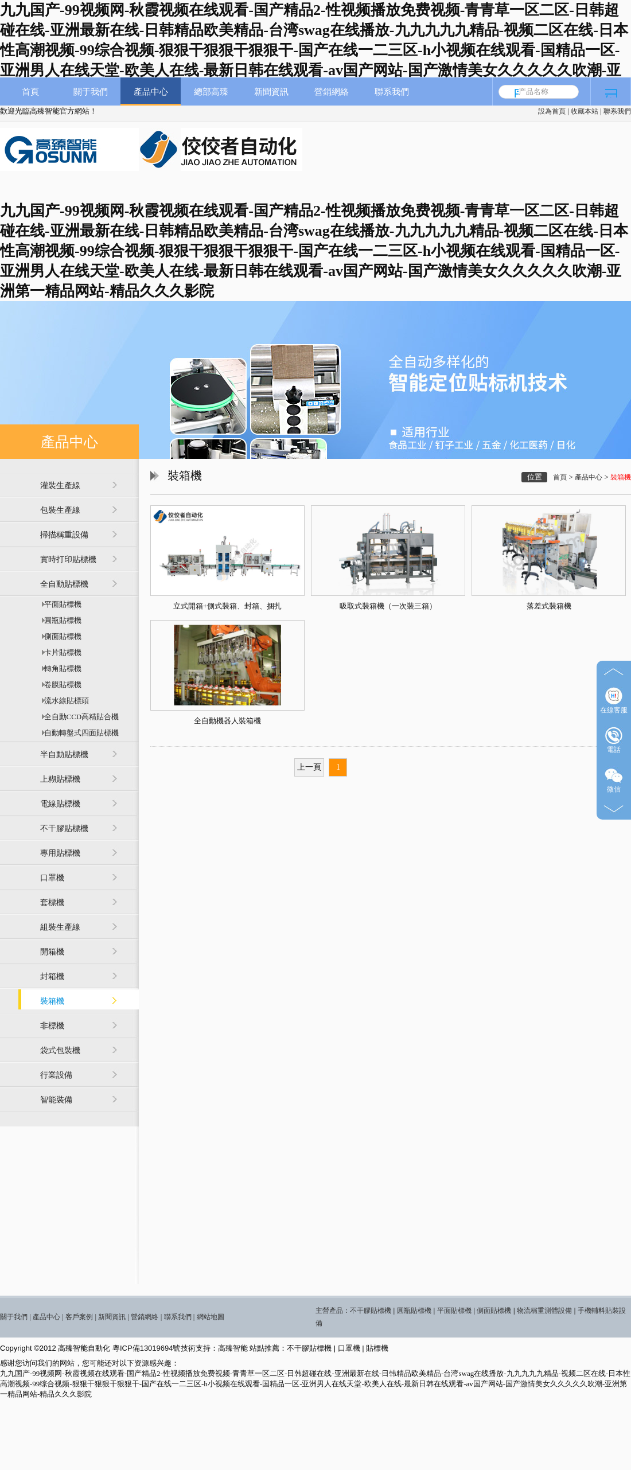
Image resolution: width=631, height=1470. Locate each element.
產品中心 (151, 91)
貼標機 (377, 1348)
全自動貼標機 (64, 584)
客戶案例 (79, 1317)
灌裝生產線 (60, 485)
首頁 (30, 91)
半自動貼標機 (64, 754)
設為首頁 (552, 111)
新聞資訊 (271, 91)
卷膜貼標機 (60, 684)
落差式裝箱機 (549, 606)
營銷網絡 (331, 91)
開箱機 (52, 951)
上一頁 (309, 767)
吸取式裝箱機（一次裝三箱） (388, 606)
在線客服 (614, 700)
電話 (614, 740)
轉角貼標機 (60, 668)
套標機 (52, 902)
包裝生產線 (60, 510)
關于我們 (90, 91)
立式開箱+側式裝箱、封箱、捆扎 (227, 606)
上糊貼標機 (60, 779)
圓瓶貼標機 (60, 620)
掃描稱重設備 (64, 535)
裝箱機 (52, 1001)
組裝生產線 (60, 927)
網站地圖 (210, 1317)
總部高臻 (211, 91)
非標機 (52, 1025)
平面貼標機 (60, 604)
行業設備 (56, 1075)
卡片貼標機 (60, 652)
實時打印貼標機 (68, 559)
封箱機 (52, 976)
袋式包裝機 (60, 1050)
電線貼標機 (60, 804)
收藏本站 (584, 111)
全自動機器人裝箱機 (227, 720)
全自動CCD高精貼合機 (79, 716)
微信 (614, 779)
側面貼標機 (60, 636)
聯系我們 (617, 111)
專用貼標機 (60, 853)
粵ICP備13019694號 (146, 1348)
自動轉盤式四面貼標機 (79, 732)
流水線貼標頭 (64, 700)
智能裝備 (56, 1099)
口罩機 (52, 878)
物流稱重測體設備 (544, 1311)
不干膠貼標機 (64, 828)
